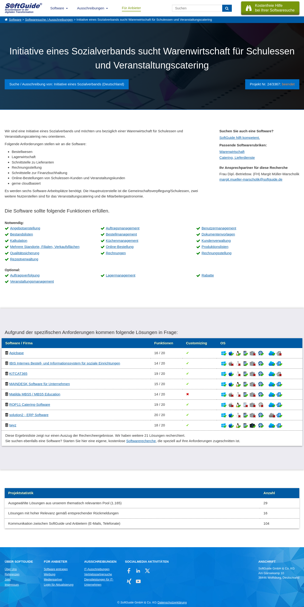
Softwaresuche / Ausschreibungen (49, 19)
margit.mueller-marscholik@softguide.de (250, 179)
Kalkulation (18, 241)
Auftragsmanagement (122, 228)
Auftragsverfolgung (25, 275)
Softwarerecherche (141, 441)
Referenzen (12, 574)
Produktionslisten (215, 247)
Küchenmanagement (122, 241)
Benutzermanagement (219, 228)
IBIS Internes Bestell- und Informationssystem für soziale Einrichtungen (64, 363)
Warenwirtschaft (231, 152)
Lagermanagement (120, 275)
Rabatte (208, 275)
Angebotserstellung (25, 228)
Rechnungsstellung (217, 253)
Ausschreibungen (90, 8)
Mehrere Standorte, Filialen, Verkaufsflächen (44, 247)
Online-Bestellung (120, 247)
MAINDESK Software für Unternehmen (39, 384)
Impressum (12, 584)
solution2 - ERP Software (29, 415)
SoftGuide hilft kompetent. (239, 138)
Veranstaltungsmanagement (32, 281)
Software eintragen (56, 569)
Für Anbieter (131, 8)
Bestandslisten (21, 234)
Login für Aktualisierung (58, 584)
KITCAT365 (18, 374)
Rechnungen (116, 253)
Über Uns (11, 569)
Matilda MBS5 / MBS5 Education (34, 394)
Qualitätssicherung (24, 253)
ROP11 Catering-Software (29, 404)
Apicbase (16, 353)
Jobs (8, 579)
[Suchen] (227, 8)
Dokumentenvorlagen (218, 234)
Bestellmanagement (121, 234)
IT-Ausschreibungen (96, 569)
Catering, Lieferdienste (237, 157)
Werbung (49, 574)
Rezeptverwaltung (24, 259)
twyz (12, 425)
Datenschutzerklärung (172, 602)
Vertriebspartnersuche (98, 574)
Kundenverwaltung (216, 241)
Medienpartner (53, 579)
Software (57, 8)
